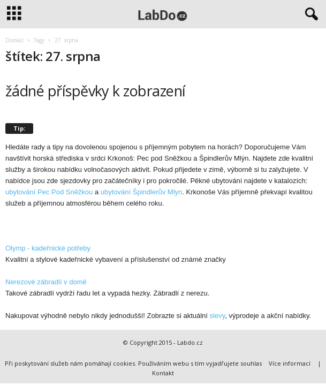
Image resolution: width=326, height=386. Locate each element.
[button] (309, 14)
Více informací (289, 363)
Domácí (14, 40)
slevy (217, 316)
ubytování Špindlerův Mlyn (141, 192)
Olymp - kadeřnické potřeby (47, 248)
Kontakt (163, 373)
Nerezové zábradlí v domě (46, 282)
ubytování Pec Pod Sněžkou (49, 192)
